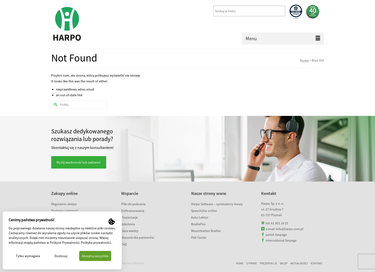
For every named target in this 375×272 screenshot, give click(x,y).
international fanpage (281, 240)
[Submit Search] (54, 104)
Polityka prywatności (96, 242)
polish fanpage (276, 234)
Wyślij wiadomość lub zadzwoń (78, 162)
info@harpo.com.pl (289, 229)
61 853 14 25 (279, 223)
